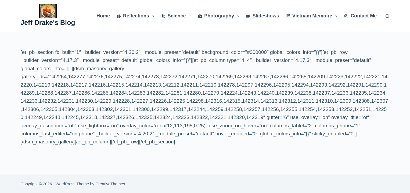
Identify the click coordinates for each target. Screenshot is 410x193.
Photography (220, 16)
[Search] (388, 16)
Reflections (137, 16)
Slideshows (262, 15)
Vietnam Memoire (313, 16)
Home (103, 15)
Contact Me (360, 15)
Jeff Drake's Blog (47, 22)
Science (177, 16)
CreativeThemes (110, 183)
